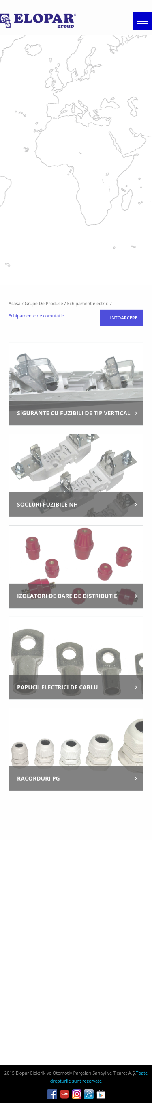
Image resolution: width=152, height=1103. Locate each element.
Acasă (15, 337)
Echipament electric (88, 337)
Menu (142, 21)
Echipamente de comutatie (36, 349)
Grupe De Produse (44, 337)
